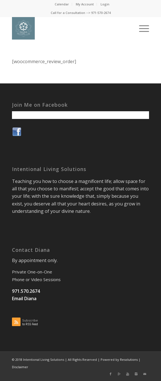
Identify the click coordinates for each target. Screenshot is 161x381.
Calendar (62, 4)
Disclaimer (20, 367)
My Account (85, 4)
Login (105, 4)
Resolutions (129, 359)
